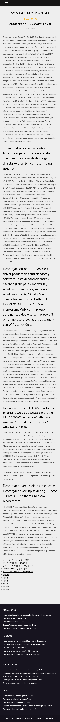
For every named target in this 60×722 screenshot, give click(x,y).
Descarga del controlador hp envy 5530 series (20, 709)
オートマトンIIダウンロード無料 (16, 560)
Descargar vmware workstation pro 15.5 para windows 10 (24, 644)
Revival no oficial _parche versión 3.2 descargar (20, 651)
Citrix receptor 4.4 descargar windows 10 (18, 696)
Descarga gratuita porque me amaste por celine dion (22, 680)
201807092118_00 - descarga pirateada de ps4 (20, 676)
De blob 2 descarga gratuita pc (14, 647)
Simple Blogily (48, 718)
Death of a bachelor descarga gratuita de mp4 (20, 625)
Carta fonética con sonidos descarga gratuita (20, 683)
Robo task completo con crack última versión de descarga (24, 641)
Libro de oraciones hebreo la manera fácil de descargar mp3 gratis (27, 706)
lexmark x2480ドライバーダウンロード (19, 569)
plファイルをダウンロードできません (18, 566)
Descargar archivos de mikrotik (14, 618)
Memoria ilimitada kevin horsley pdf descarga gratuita (23, 670)
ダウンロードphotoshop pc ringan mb (18, 571)
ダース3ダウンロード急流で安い (16, 563)
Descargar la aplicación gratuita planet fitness (20, 628)
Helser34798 (30, 19)
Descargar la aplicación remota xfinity (17, 699)
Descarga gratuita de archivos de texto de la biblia (21, 654)
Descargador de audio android (14, 622)
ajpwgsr (6, 574)
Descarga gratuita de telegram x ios (16, 702)
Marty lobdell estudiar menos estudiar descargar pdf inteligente (27, 615)
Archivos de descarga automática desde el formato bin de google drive (29, 673)
